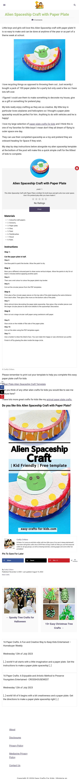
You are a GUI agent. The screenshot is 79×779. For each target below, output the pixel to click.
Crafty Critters (8, 570)
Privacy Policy (16, 745)
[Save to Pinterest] (59, 560)
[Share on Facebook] (13, 560)
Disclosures (15, 737)
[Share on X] (36, 560)
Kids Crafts (5, 575)
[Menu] (4, 5)
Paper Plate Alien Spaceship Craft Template (24, 384)
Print (39, 209)
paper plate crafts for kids (42, 124)
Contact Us (14, 765)
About (12, 729)
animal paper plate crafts (59, 399)
